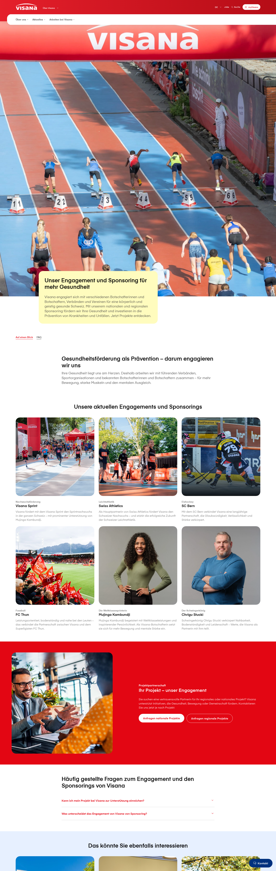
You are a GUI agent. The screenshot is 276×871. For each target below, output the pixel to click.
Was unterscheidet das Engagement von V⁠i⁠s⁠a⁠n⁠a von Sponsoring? (138, 822)
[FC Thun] (55, 595)
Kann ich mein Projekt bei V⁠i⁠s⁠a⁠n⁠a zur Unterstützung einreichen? (138, 809)
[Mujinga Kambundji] (138, 595)
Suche (235, 6)
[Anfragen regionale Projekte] (210, 718)
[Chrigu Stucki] (221, 595)
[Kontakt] (260, 863)
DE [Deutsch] (216, 7)
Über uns (22, 19)
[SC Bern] (221, 486)
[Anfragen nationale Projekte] (161, 718)
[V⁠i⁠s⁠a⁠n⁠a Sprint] (55, 486)
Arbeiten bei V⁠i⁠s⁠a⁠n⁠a (62, 19)
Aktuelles (39, 19)
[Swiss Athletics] (138, 486)
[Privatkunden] (26, 7)
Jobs (226, 6)
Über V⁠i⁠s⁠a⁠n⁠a (49, 8)
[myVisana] (251, 7)
